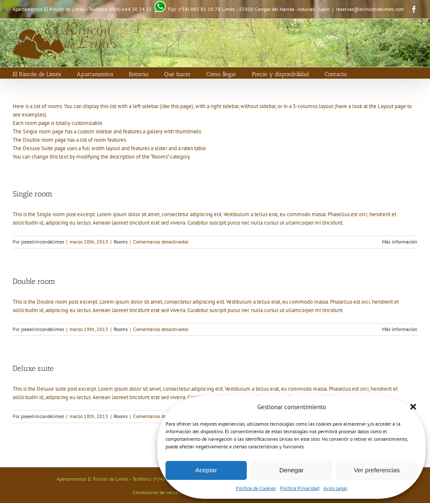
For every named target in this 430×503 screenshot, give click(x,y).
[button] (413, 406)
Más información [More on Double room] (399, 329)
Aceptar (206, 470)
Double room (34, 281)
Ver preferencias (377, 470)
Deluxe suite (33, 368)
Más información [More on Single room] (399, 241)
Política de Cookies (256, 488)
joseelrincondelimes (42, 241)
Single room (32, 194)
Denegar (291, 470)
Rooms (121, 241)
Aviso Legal (335, 488)
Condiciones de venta (155, 492)
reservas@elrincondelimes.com (370, 9)
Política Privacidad (299, 488)
